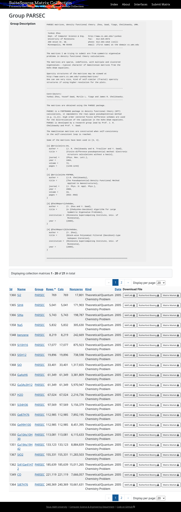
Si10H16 (22, 345)
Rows (51, 289)
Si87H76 (22, 484)
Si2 (19, 295)
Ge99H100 (24, 425)
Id (11, 289)
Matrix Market (171, 295)
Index (114, 4)
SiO (19, 365)
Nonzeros (76, 289)
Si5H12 (21, 355)
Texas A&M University (56, 506)
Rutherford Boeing (149, 295)
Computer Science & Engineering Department (91, 506)
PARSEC (40, 295)
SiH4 (20, 305)
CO (19, 474)
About (126, 4)
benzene (22, 335)
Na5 (20, 325)
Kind (88, 289)
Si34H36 (22, 405)
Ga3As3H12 (24, 385)
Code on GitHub (126, 506)
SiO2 (20, 455)
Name (21, 289)
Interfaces (140, 4)
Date (118, 289)
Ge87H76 (23, 415)
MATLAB (130, 295)
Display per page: (144, 283)
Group (39, 289)
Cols (61, 289)
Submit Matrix (161, 4)
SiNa (20, 315)
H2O (20, 395)
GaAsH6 (22, 375)
